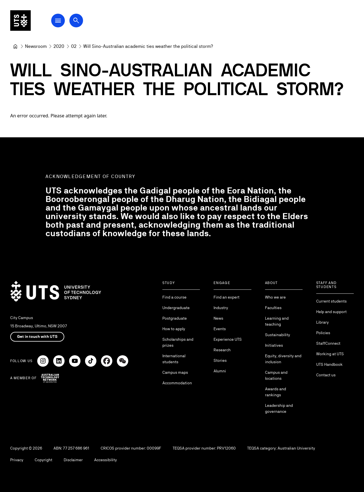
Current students (331, 301)
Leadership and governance (279, 408)
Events (220, 328)
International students (173, 359)
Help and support (331, 311)
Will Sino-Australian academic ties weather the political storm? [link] (148, 46)
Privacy (16, 460)
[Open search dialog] (76, 20)
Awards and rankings (275, 392)
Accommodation (177, 383)
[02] (73, 46)
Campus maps (175, 372)
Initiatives (274, 345)
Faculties (273, 307)
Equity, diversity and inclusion (283, 359)
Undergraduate (176, 307)
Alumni (220, 371)
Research (222, 350)
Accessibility (105, 460)
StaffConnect (328, 343)
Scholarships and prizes (177, 342)
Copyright (43, 460)
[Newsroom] (36, 46)
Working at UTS (330, 354)
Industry (221, 307)
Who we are (275, 297)
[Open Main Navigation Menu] (58, 20)
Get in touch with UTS (37, 336)
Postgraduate (174, 318)
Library (322, 322)
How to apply (173, 328)
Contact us (326, 375)
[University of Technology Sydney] (15, 46)
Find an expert (226, 297)
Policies (323, 332)
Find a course (174, 297)
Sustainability (277, 334)
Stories (220, 360)
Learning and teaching (277, 321)
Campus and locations (276, 375)
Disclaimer (73, 460)
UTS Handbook (329, 364)
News (218, 318)
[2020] (58, 46)
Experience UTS (228, 339)
